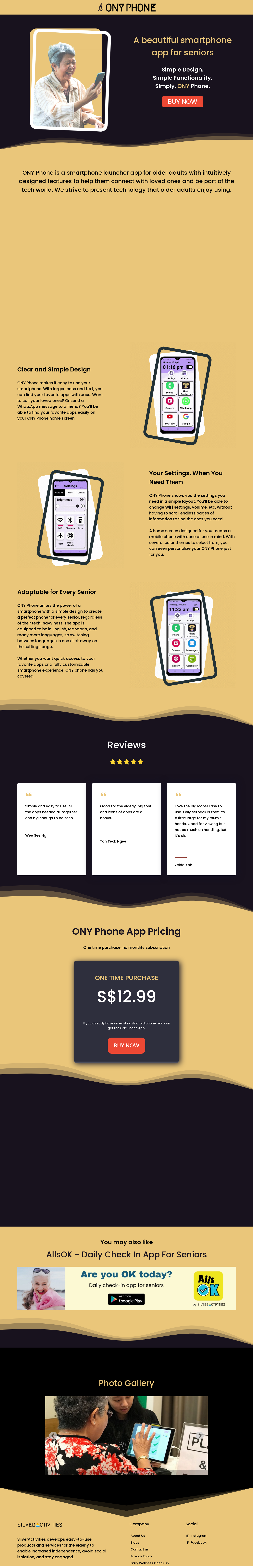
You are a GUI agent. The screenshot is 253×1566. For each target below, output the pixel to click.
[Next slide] (200, 1435)
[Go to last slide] (53, 1435)
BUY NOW (182, 101)
